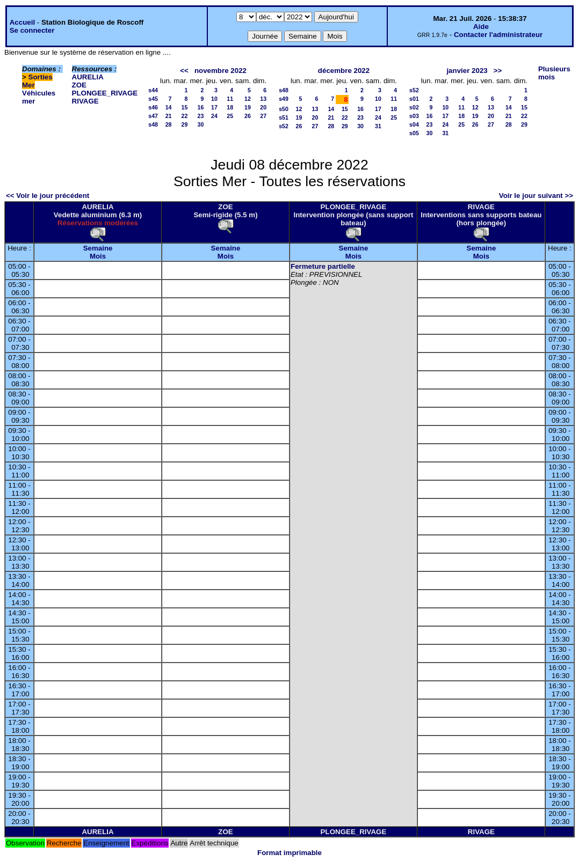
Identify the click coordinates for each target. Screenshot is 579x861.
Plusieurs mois (554, 73)
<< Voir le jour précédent (47, 196)
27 (263, 116)
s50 (283, 109)
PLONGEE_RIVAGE (105, 93)
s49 (283, 98)
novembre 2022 (220, 71)
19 (247, 107)
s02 (414, 107)
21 (168, 116)
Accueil (22, 22)
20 (263, 107)
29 (185, 124)
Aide (481, 27)
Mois (98, 256)
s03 (414, 116)
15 (185, 107)
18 (230, 107)
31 (378, 126)
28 (168, 124)
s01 (414, 98)
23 (201, 116)
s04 (414, 124)
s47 (153, 116)
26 (247, 116)
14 (168, 107)
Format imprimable (289, 853)
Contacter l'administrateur (498, 35)
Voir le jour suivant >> (536, 196)
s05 (414, 133)
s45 (153, 98)
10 (214, 98)
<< (184, 71)
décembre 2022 (344, 71)
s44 (153, 90)
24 (214, 116)
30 (201, 124)
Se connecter (32, 30)
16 (201, 107)
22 (185, 116)
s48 (153, 124)
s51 (283, 117)
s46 (153, 107)
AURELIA (88, 77)
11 (230, 98)
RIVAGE (85, 101)
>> (498, 71)
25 (230, 116)
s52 (283, 126)
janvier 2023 (466, 71)
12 (247, 98)
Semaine (98, 248)
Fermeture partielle (323, 266)
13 (263, 98)
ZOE (79, 85)
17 (214, 107)
